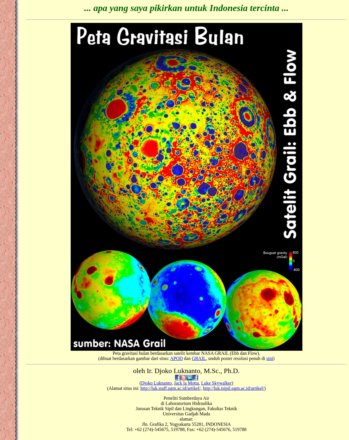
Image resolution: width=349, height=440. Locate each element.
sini (269, 358)
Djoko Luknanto (156, 383)
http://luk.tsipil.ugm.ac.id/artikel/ (233, 388)
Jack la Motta (186, 383)
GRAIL (199, 358)
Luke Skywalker (216, 383)
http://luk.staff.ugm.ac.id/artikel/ (170, 388)
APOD (176, 358)
